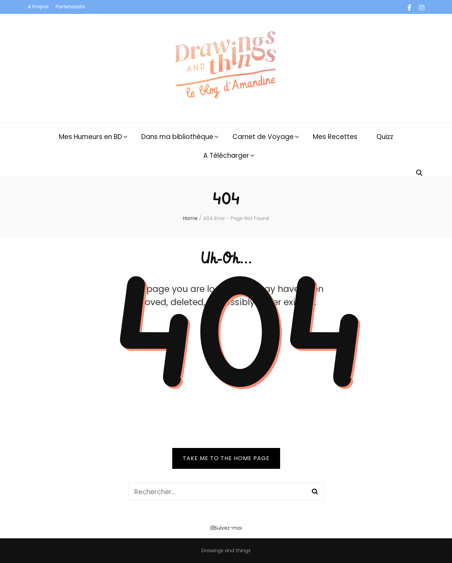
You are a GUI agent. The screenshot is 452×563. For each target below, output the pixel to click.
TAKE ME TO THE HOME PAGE (226, 458)
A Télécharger (226, 155)
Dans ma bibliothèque (177, 136)
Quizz (384, 136)
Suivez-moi (226, 527)
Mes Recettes (335, 136)
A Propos (38, 6)
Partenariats (70, 6)
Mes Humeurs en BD (90, 136)
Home (190, 218)
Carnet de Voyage (263, 136)
